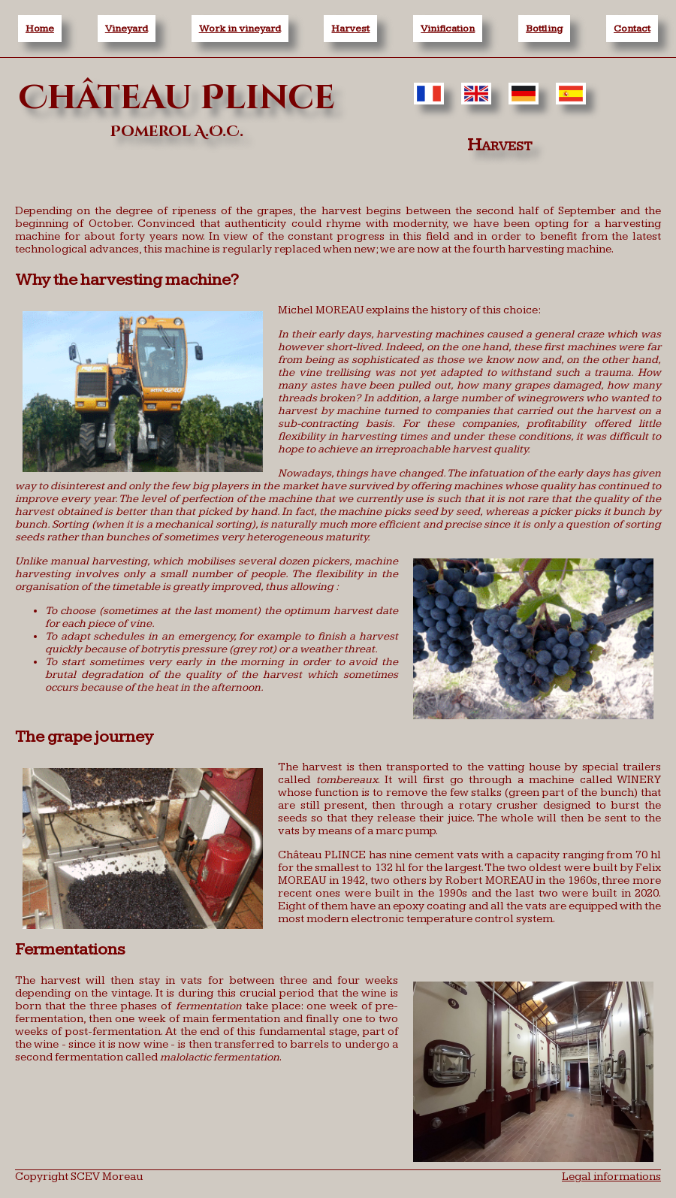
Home (40, 29)
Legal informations (611, 1176)
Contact (632, 29)
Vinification (448, 29)
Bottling (544, 29)
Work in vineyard (240, 29)
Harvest (350, 29)
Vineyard (126, 29)
